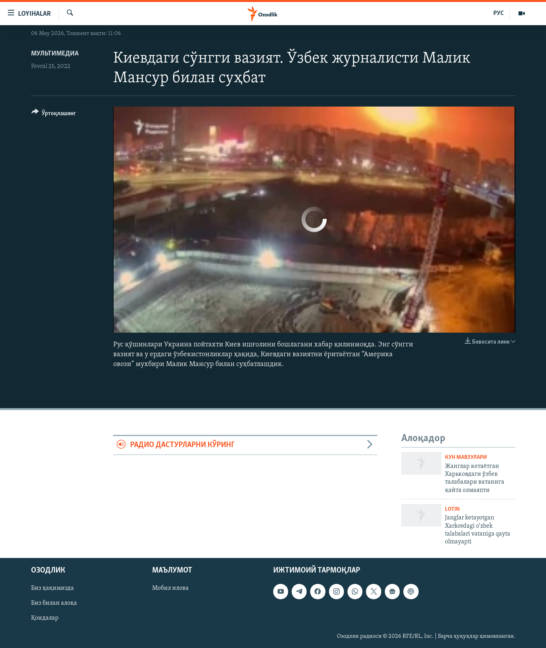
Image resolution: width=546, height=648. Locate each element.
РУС (498, 13)
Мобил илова (170, 588)
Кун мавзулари (466, 457)
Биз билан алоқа (54, 603)
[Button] (53, 115)
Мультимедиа (55, 53)
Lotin (452, 509)
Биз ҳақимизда (52, 588)
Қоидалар (45, 618)
